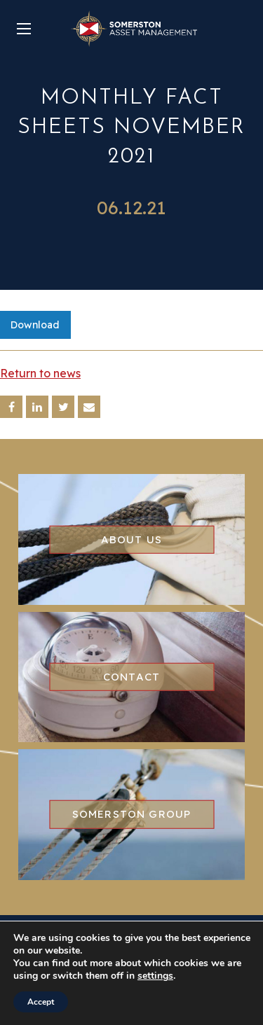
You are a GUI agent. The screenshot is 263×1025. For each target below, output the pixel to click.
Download (35, 325)
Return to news (40, 373)
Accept (40, 1001)
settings (155, 976)
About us (132, 538)
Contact (131, 676)
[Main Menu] (24, 28)
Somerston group (131, 814)
